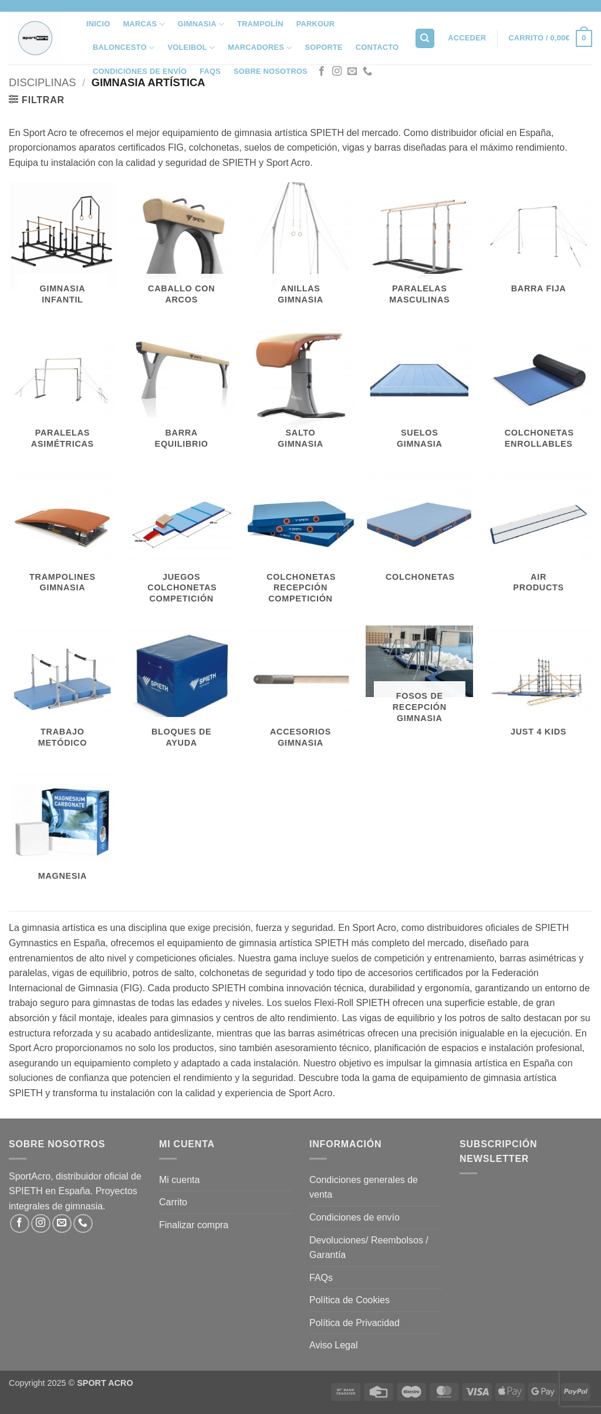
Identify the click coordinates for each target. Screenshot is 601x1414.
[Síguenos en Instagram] (337, 71)
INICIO (98, 23)
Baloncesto (123, 47)
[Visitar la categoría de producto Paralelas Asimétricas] (62, 393)
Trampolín (260, 23)
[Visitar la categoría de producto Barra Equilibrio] (181, 393)
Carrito (173, 1202)
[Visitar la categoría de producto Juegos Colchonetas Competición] (181, 542)
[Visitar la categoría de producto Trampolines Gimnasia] (62, 537)
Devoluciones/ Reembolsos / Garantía (368, 1247)
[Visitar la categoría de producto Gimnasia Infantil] (62, 248)
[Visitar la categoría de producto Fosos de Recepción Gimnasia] (419, 679)
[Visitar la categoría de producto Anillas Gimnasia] (300, 248)
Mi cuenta (179, 1180)
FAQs (210, 71)
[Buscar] (425, 38)
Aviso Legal (333, 1345)
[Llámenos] (367, 71)
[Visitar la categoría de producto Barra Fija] (538, 243)
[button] (467, 38)
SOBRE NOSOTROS (271, 71)
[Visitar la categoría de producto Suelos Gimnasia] (419, 393)
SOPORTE (323, 47)
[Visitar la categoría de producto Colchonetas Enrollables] (538, 393)
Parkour (315, 23)
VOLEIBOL (191, 47)
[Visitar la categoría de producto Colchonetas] (419, 531)
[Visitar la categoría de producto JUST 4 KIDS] (538, 686)
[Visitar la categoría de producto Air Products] (538, 537)
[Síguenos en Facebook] (321, 71)
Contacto (377, 47)
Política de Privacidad (354, 1323)
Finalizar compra (193, 1225)
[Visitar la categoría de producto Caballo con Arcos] (181, 248)
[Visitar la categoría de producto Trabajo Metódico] (62, 692)
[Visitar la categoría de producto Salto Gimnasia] (300, 393)
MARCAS (144, 24)
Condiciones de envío (140, 71)
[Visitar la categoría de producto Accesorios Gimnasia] (300, 692)
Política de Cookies (349, 1300)
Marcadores (260, 47)
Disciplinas (42, 82)
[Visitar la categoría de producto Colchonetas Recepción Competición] (300, 542)
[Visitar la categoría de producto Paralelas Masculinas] (419, 248)
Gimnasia (201, 24)
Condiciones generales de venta (363, 1187)
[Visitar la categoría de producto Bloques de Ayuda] (181, 692)
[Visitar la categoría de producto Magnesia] (62, 830)
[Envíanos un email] (352, 71)
